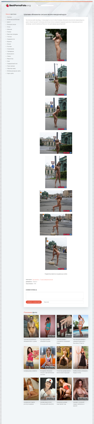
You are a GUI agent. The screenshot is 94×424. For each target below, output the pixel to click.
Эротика (9, 17)
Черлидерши (10, 51)
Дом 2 (8, 22)
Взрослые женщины (12, 34)
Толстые (9, 36)
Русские (9, 46)
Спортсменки (10, 49)
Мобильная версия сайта (13, 71)
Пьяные (9, 31)
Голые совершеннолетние (46, 279)
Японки (9, 44)
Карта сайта (10, 73)
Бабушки (9, 29)
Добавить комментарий (33, 302)
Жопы (8, 27)
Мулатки (9, 41)
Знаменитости (11, 39)
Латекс (9, 56)
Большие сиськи (11, 24)
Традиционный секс (12, 63)
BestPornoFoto (20, 5)
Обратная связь (11, 68)
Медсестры (10, 58)
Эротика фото (35, 279)
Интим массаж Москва (13, 19)
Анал (8, 61)
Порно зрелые (11, 66)
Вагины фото (10, 54)
